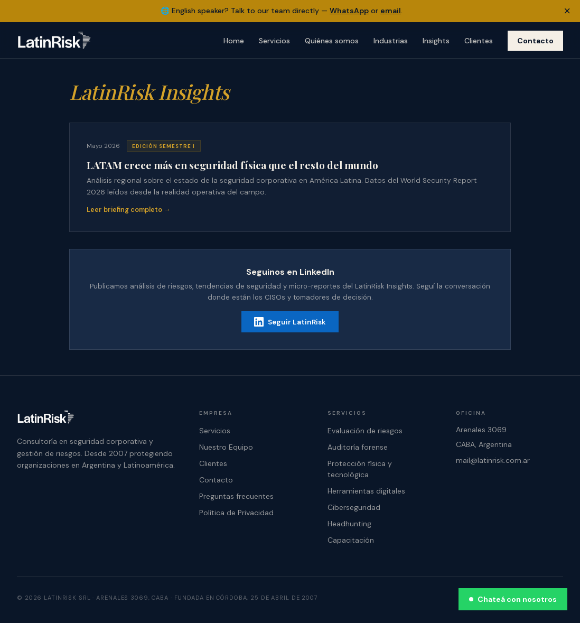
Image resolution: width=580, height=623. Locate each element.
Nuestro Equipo (226, 447)
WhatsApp (349, 10)
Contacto (535, 40)
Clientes (478, 40)
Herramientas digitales (366, 491)
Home (233, 40)
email (390, 10)
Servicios (274, 40)
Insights (436, 40)
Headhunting (349, 523)
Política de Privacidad (236, 512)
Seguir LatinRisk (290, 322)
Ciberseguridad (354, 507)
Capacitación (351, 540)
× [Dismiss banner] (567, 10)
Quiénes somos (332, 40)
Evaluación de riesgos (365, 430)
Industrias (390, 40)
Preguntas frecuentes (236, 496)
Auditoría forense (358, 447)
